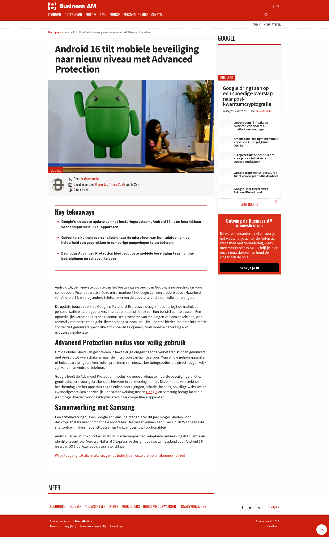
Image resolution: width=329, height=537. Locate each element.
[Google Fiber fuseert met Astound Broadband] (225, 187)
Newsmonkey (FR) (93, 526)
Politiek (91, 14)
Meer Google (259, 203)
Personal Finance (135, 14)
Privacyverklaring (192, 506)
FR (278, 6)
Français (273, 506)
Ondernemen (73, 14)
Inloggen (75, 506)
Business (226, 77)
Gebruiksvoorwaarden (159, 506)
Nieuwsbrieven (95, 506)
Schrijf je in (249, 267)
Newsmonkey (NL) (63, 526)
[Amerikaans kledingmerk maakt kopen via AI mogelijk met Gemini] (225, 139)
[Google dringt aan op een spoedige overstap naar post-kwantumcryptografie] (249, 63)
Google (56, 170)
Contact (273, 526)
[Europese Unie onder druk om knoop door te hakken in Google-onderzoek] (225, 155)
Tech (103, 14)
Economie (54, 14)
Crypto (156, 14)
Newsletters (272, 24)
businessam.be (90, 178)
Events (113, 506)
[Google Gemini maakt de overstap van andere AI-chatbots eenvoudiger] (225, 123)
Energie (115, 14)
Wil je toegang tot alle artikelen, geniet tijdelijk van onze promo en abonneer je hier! (120, 455)
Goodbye (116, 526)
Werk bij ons (130, 506)
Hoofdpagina (55, 32)
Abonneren (57, 506)
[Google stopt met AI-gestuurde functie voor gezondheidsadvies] (225, 171)
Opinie (257, 24)
